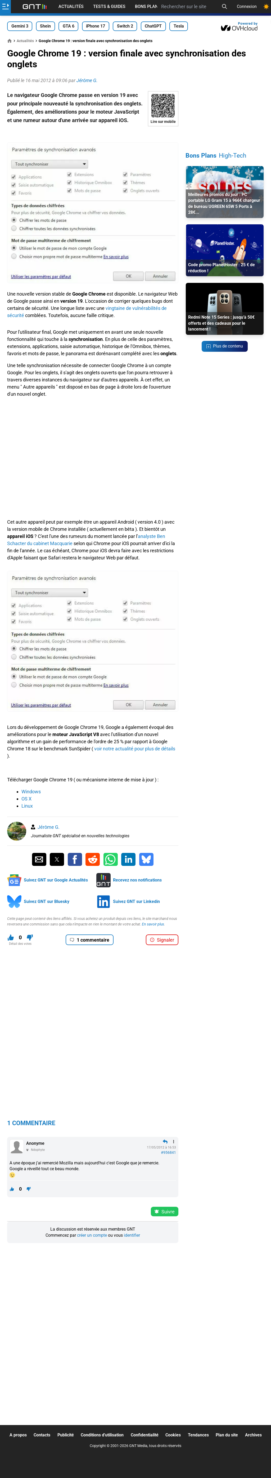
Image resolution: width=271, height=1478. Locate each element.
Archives (253, 1434)
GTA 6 (68, 26)
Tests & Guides (109, 6)
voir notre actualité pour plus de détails (134, 748)
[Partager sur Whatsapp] (110, 859)
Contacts (42, 1434)
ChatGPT (153, 26)
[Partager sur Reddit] (92, 859)
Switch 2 (125, 26)
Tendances (198, 1434)
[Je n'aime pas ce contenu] (29, 937)
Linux (27, 806)
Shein (45, 26)
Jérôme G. (49, 827)
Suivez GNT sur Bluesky (46, 901)
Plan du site (227, 1434)
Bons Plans (148, 6)
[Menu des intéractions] (173, 1141)
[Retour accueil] (35, 6)
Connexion (247, 6)
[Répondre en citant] (165, 1141)
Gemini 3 (19, 26)
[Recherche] (224, 6)
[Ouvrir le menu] (5, 6)
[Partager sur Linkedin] (128, 859)
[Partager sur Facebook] (75, 859)
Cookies (173, 1434)
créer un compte (92, 1235)
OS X (26, 799)
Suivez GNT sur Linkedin (136, 901)
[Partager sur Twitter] (57, 859)
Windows (31, 791)
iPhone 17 (95, 26)
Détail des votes (20, 944)
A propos (18, 1434)
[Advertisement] (92, 134)
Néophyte (38, 1150)
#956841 (168, 1152)
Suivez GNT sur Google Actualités (56, 880)
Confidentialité (145, 1434)
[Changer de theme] (266, 6)
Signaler (162, 940)
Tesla (179, 26)
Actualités (71, 6)
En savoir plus (153, 924)
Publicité (65, 1434)
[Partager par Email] (39, 859)
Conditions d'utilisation (102, 1434)
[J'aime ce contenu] (10, 937)
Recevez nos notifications (137, 880)
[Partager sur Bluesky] (146, 859)
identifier (132, 1235)
